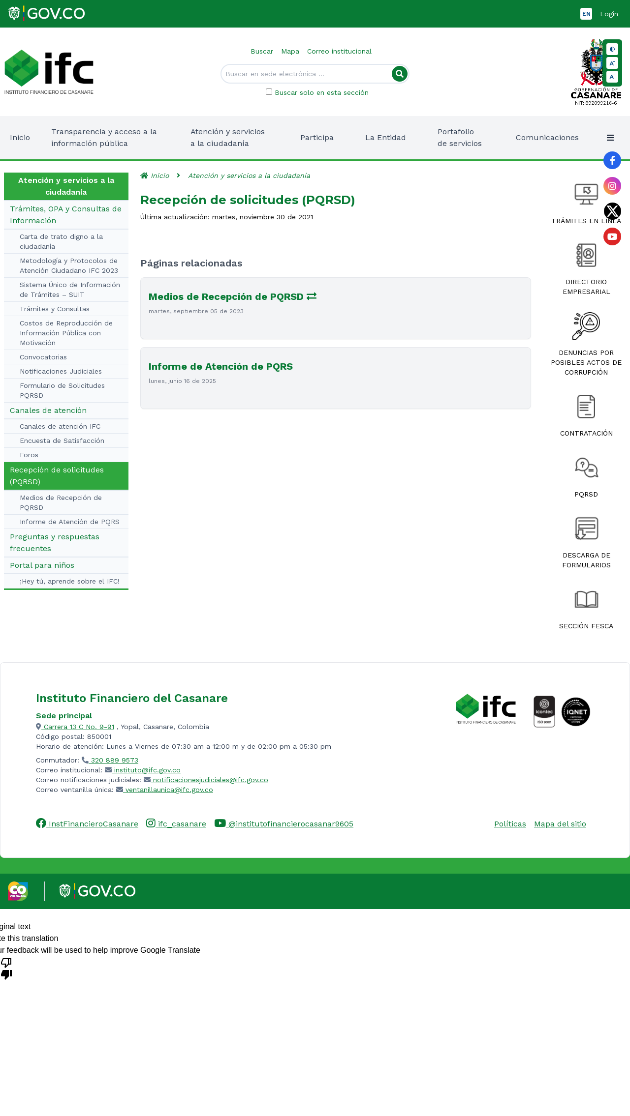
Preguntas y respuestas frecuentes (54, 542)
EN (586, 13)
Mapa (290, 51)
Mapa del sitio (560, 823)
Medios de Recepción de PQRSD (61, 502)
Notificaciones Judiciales (61, 371)
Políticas (510, 823)
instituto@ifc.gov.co (143, 770)
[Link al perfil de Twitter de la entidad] (612, 211)
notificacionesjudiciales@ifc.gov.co (206, 780)
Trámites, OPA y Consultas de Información (66, 214)
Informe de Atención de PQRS (70, 522)
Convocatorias (43, 357)
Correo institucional (339, 51)
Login (609, 14)
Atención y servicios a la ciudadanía (249, 175)
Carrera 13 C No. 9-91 (75, 727)
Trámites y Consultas (55, 309)
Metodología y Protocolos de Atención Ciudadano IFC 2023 (69, 265)
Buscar (262, 51)
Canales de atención (48, 410)
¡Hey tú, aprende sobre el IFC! (70, 581)
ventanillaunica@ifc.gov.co (164, 789)
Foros (29, 455)
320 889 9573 (110, 760)
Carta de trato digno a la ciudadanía (61, 241)
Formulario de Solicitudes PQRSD (62, 390)
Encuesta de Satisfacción (62, 440)
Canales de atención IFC (60, 426)
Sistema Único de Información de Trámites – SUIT (70, 289)
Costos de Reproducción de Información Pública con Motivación (66, 333)
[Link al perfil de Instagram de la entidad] (612, 186)
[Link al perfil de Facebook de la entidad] (612, 160)
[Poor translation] (6, 968)
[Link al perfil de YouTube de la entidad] (612, 236)
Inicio (20, 137)
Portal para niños (42, 565)
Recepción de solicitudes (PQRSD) (57, 475)
